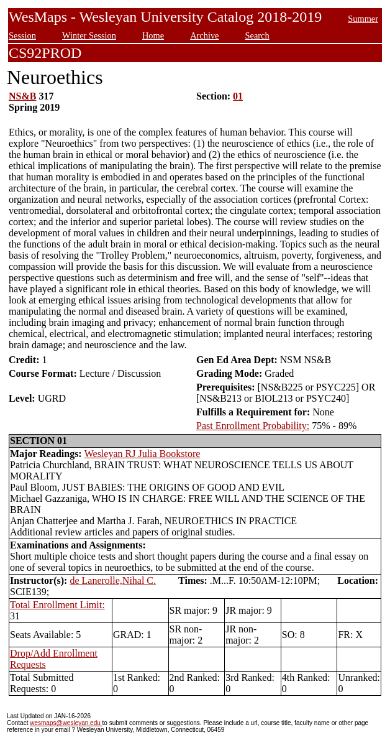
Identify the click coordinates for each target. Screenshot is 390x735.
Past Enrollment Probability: (252, 425)
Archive (204, 35)
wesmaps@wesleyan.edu (66, 722)
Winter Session (89, 35)
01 (238, 96)
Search (257, 35)
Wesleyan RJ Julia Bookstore (142, 453)
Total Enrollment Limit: (57, 604)
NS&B (22, 96)
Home (153, 35)
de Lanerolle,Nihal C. (113, 580)
